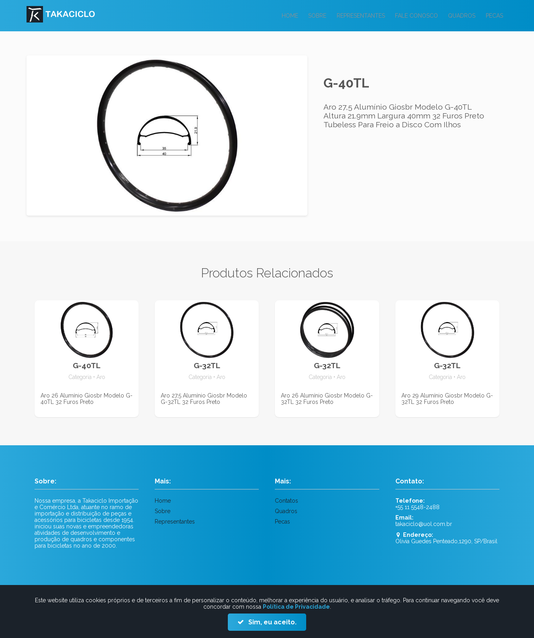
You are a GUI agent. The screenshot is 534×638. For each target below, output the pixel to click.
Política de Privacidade (296, 606)
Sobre (313, 15)
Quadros (460, 15)
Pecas (494, 15)
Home (284, 15)
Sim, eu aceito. (272, 622)
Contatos (286, 500)
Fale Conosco (414, 15)
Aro (100, 377)
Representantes (357, 15)
